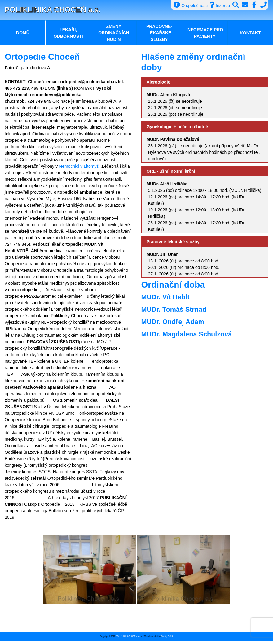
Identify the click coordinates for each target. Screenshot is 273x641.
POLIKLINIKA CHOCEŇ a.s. (53, 10)
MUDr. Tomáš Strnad (174, 309)
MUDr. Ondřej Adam (172, 322)
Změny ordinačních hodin (113, 33)
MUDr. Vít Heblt (165, 297)
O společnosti (191, 5)
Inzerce (219, 5)
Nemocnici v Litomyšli (79, 166)
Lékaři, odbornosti (68, 33)
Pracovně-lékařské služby (159, 33)
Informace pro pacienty (204, 33)
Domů (22, 32)
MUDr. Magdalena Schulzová (186, 334)
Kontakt (250, 32)
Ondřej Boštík (167, 636)
